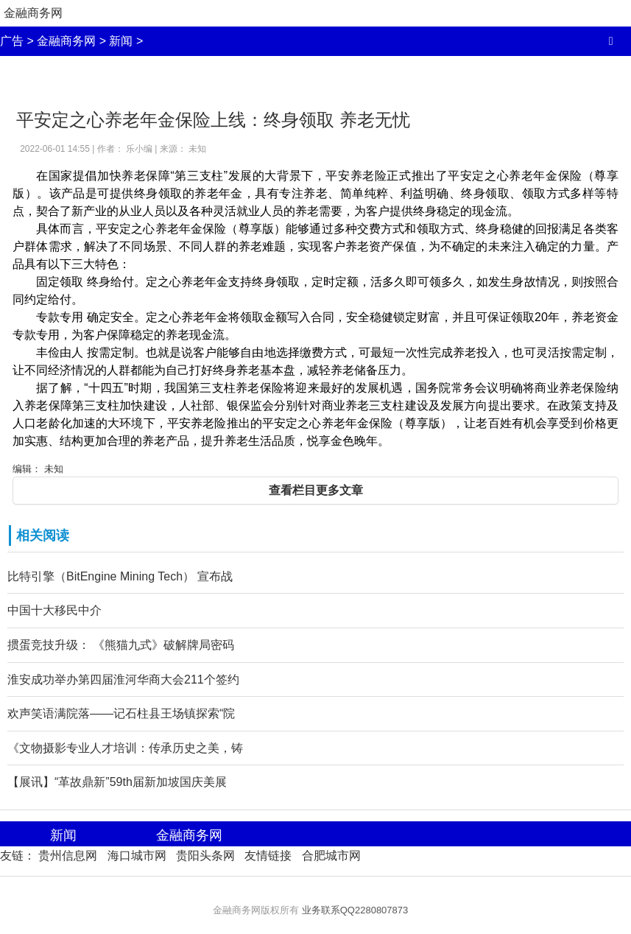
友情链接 (268, 855)
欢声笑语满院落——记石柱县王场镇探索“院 (121, 713)
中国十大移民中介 (54, 610)
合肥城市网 (331, 855)
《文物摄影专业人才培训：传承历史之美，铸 (125, 748)
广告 (12, 41)
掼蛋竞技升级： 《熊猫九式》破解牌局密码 (120, 645)
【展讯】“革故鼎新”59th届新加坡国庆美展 (117, 782)
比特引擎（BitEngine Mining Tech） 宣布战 (120, 576)
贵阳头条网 (205, 855)
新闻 (121, 41)
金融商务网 (33, 13)
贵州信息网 (67, 855)
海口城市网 (136, 855)
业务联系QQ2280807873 (355, 910)
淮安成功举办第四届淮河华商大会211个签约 (123, 679)
